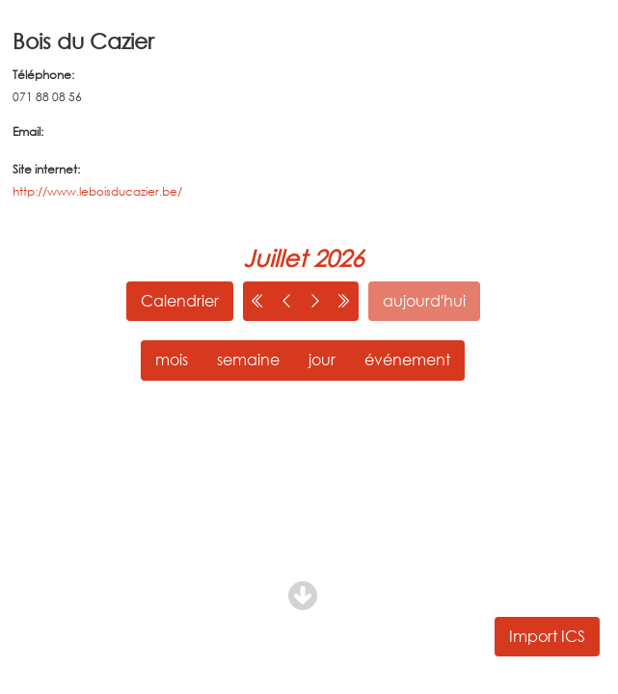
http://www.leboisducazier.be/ (97, 191)
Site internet (45, 169)
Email (26, 131)
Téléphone (42, 74)
